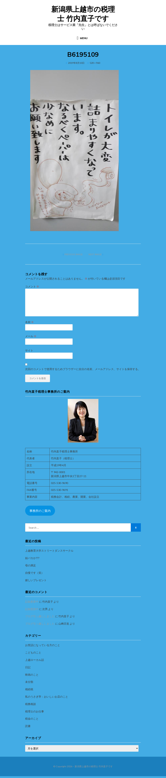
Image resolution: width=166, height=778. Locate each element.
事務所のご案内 (40, 512)
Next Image (95, 256)
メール (30, 338)
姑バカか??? (32, 560)
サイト (29, 352)
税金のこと (32, 720)
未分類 (29, 683)
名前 (29, 324)
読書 (28, 728)
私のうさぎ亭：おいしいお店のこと (46, 698)
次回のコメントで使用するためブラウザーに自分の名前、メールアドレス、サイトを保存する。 (83, 371)
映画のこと (32, 676)
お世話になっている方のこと (42, 647)
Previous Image (74, 256)
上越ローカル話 (34, 661)
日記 (28, 669)
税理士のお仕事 (34, 713)
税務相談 (30, 706)
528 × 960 (95, 64)
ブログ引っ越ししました (40, 618)
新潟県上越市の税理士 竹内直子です (94, 768)
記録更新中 (32, 603)
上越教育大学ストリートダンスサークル (49, 552)
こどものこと (33, 654)
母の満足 (30, 567)
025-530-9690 (59, 484)
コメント (32, 288)
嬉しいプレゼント (36, 582)
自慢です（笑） (34, 574)
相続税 (29, 691)
